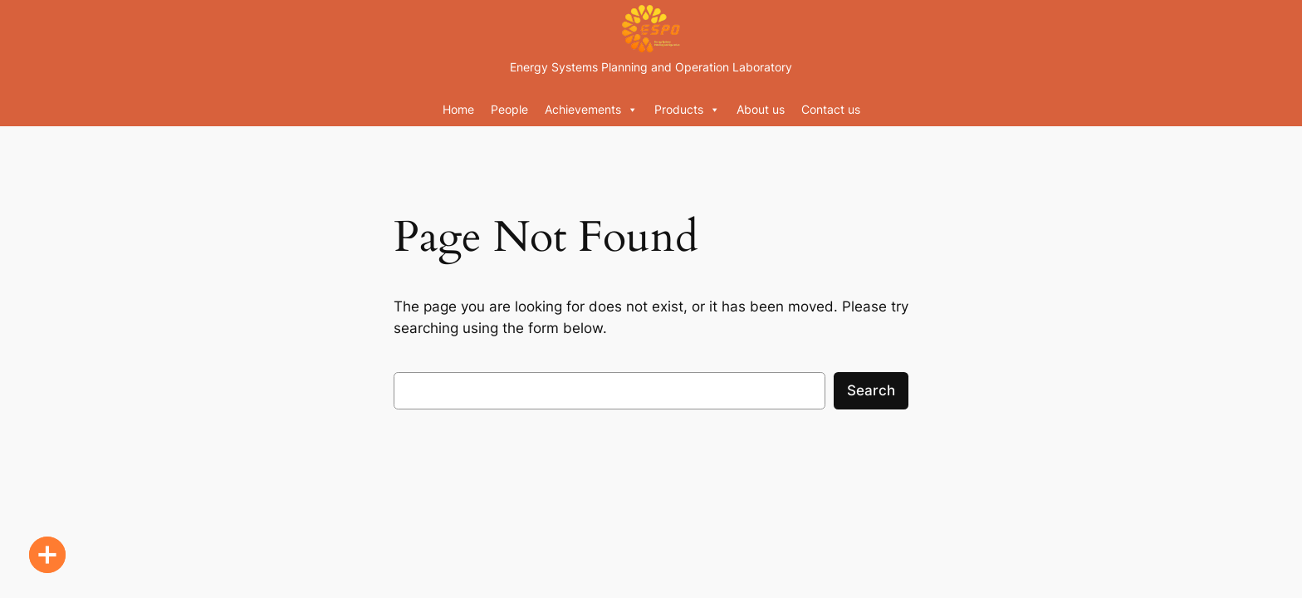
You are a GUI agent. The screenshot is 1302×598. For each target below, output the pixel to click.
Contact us (830, 109)
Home (458, 109)
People (509, 109)
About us (761, 109)
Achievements (591, 109)
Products (687, 109)
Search (871, 390)
